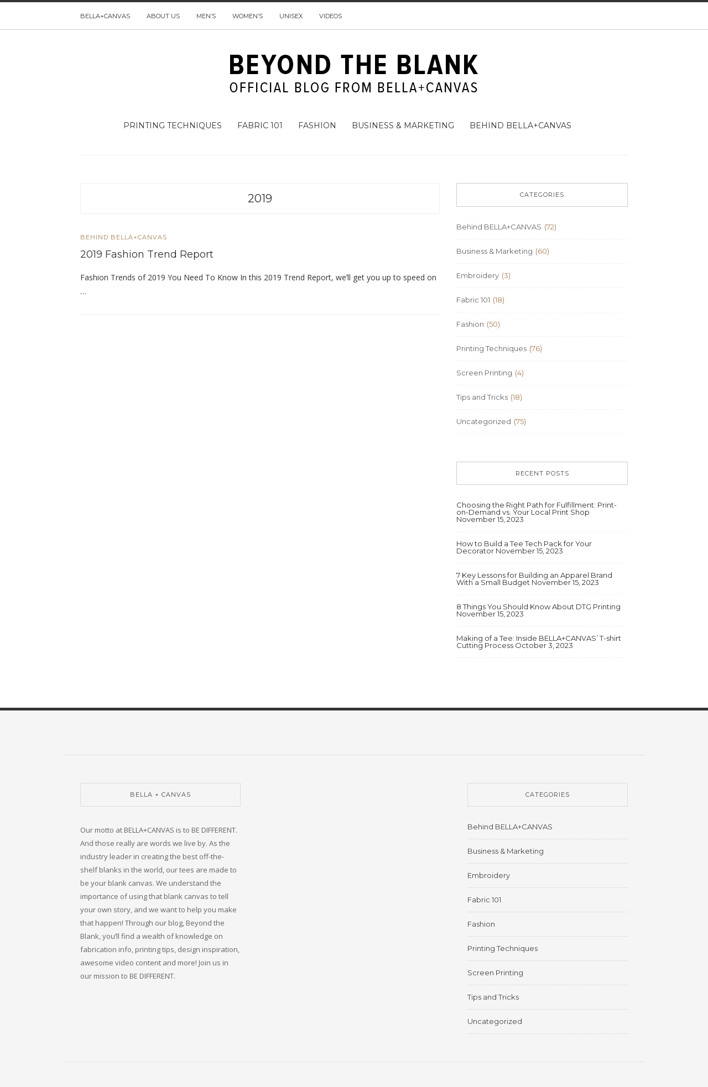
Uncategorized (483, 421)
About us (163, 16)
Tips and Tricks (482, 397)
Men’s (206, 16)
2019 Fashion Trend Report (147, 254)
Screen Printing (484, 372)
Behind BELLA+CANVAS (520, 125)
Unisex (291, 16)
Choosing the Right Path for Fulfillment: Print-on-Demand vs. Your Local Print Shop (536, 508)
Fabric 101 (260, 125)
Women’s (247, 16)
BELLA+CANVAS (105, 16)
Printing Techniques (172, 125)
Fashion (317, 125)
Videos (330, 16)
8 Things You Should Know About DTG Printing (538, 606)
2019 (260, 198)
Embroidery (477, 275)
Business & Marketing (403, 125)
